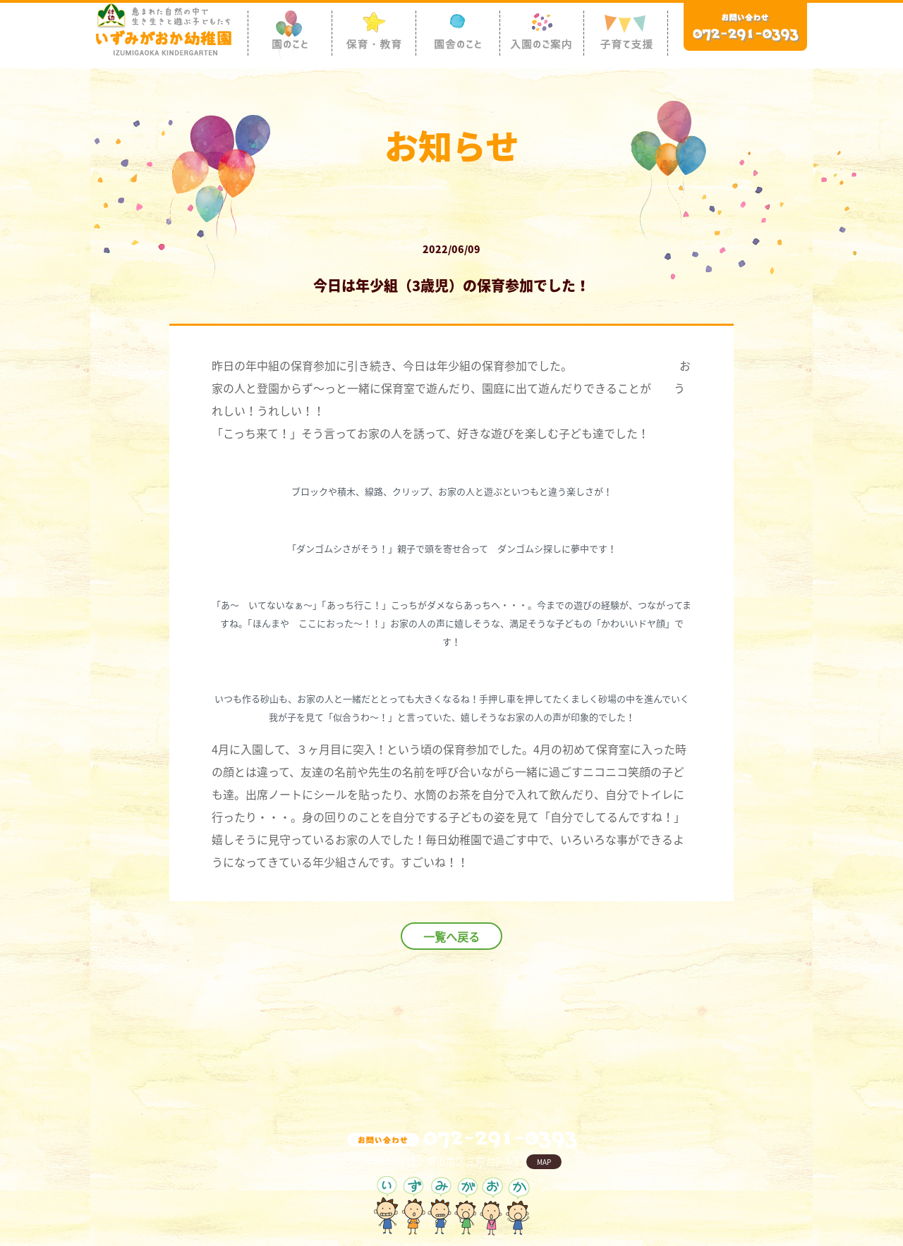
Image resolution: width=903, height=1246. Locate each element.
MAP (544, 1161)
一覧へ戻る (451, 936)
